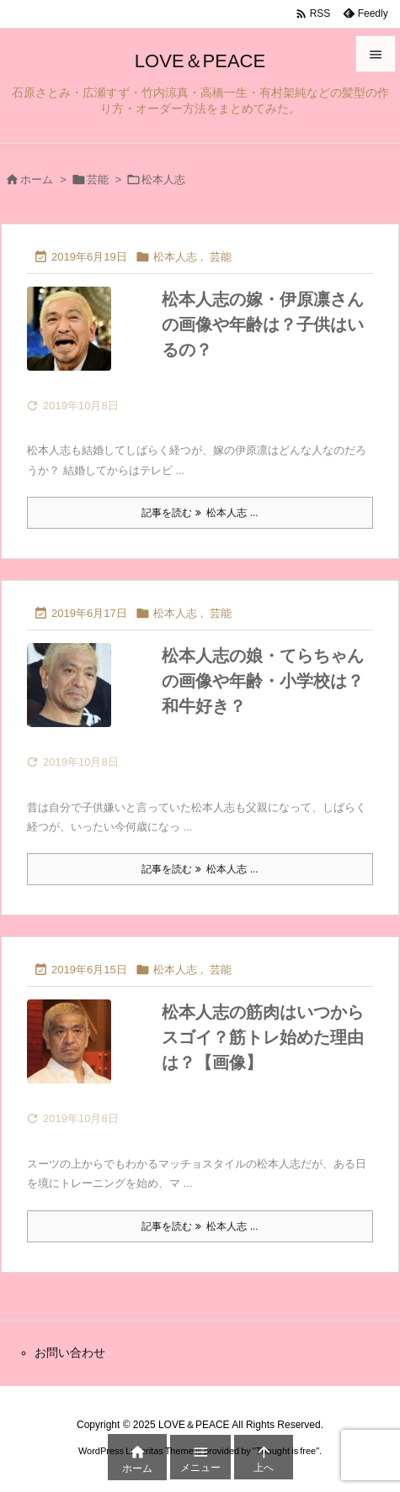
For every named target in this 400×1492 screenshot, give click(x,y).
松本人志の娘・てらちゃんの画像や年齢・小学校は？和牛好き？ (263, 680)
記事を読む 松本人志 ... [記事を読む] (199, 513)
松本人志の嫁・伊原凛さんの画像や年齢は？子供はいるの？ (263, 324)
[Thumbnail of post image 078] (86, 340)
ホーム (36, 179)
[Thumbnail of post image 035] (86, 697)
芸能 (98, 179)
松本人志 (175, 256)
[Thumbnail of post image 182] (86, 1053)
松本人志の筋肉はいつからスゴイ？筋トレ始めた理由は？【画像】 (263, 1037)
